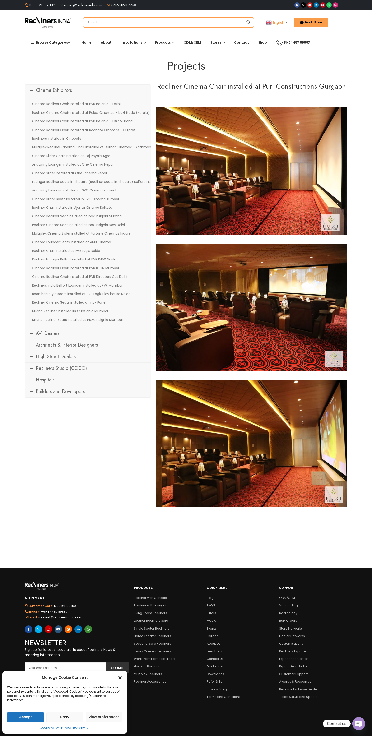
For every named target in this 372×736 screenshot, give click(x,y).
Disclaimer (215, 666)
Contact (241, 42)
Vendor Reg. (288, 605)
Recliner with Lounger (150, 605)
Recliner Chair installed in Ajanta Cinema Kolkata (72, 207)
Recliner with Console (150, 598)
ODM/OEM (192, 42)
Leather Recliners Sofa (151, 620)
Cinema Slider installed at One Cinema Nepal (69, 173)
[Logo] (48, 22)
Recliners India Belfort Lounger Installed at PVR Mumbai (77, 285)
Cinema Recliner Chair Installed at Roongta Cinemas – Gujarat (83, 130)
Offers (211, 613)
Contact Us (215, 659)
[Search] (168, 22)
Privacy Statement (74, 728)
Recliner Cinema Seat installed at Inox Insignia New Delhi (78, 224)
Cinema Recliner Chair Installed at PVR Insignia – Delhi (76, 104)
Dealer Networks (292, 636)
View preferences (104, 716)
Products (163, 42)
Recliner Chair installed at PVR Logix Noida (66, 250)
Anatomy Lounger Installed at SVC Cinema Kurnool (74, 190)
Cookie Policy (49, 728)
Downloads (215, 674)
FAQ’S (211, 605)
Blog (210, 598)
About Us (213, 643)
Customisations (291, 643)
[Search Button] (248, 22)
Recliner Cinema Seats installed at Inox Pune (69, 302)
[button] (120, 677)
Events (212, 628)
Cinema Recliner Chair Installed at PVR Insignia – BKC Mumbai (82, 121)
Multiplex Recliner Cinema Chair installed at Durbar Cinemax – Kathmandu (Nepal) (100, 147)
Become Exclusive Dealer (298, 689)
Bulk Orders (288, 620)
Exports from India (293, 666)
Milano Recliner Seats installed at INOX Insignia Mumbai (77, 319)
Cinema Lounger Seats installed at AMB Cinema (71, 242)
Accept (25, 716)
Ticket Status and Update (298, 696)
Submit (117, 668)
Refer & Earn (216, 681)
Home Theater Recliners (152, 636)
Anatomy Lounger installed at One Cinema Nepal (72, 164)
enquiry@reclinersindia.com (82, 5)
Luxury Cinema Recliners (152, 651)
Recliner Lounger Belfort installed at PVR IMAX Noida (74, 259)
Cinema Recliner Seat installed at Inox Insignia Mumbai (77, 216)
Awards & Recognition (296, 681)
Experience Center (293, 659)
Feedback (214, 651)
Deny (64, 716)
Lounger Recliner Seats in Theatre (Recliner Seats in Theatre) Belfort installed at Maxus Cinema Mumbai (118, 181)
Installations (131, 42)
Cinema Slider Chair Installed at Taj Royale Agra (71, 155)
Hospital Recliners (147, 666)
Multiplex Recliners (148, 674)
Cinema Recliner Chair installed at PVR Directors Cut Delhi (79, 276)
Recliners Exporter (293, 651)
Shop (262, 42)
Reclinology (288, 613)
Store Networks (291, 628)
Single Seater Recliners (151, 628)
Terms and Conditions (224, 696)
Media (211, 620)
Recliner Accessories (150, 681)
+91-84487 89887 (291, 42)
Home (87, 42)
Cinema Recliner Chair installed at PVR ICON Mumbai (75, 268)
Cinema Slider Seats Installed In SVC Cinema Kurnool (75, 199)
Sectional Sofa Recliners (152, 643)
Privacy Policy (217, 689)
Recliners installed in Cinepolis (56, 138)
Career (212, 636)
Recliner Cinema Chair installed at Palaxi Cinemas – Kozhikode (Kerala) (90, 112)
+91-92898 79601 (124, 5)
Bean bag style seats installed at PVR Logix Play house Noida (81, 294)
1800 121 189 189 (41, 5)
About (106, 42)
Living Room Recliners (150, 613)
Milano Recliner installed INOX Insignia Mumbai (70, 311)
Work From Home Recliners (155, 659)
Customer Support (293, 674)
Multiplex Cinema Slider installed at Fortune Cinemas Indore (81, 233)
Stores (216, 42)
